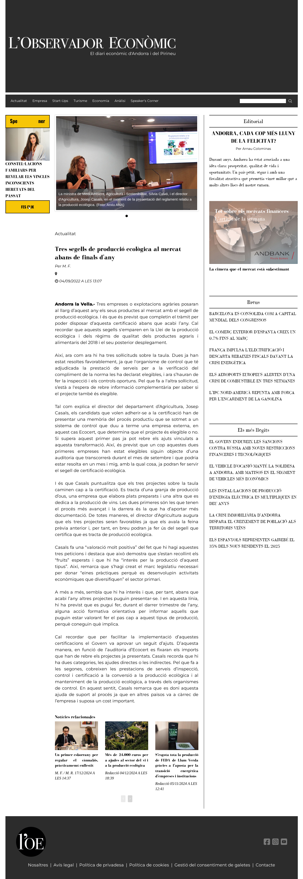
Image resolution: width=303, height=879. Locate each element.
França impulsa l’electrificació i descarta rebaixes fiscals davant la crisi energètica (251, 356)
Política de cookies (149, 865)
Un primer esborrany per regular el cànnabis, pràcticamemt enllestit (76, 760)
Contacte (265, 865)
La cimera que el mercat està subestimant (249, 269)
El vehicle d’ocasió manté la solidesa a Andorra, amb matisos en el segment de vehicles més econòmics (252, 472)
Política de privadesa (101, 865)
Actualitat (65, 233)
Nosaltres (38, 865)
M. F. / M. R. (65, 773)
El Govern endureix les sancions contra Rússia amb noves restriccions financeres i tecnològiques (252, 448)
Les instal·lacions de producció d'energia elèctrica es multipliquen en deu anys (253, 497)
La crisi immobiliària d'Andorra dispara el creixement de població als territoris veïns (252, 521)
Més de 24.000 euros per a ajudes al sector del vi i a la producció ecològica (126, 760)
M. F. (66, 266)
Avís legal (63, 865)
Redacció (112, 773)
